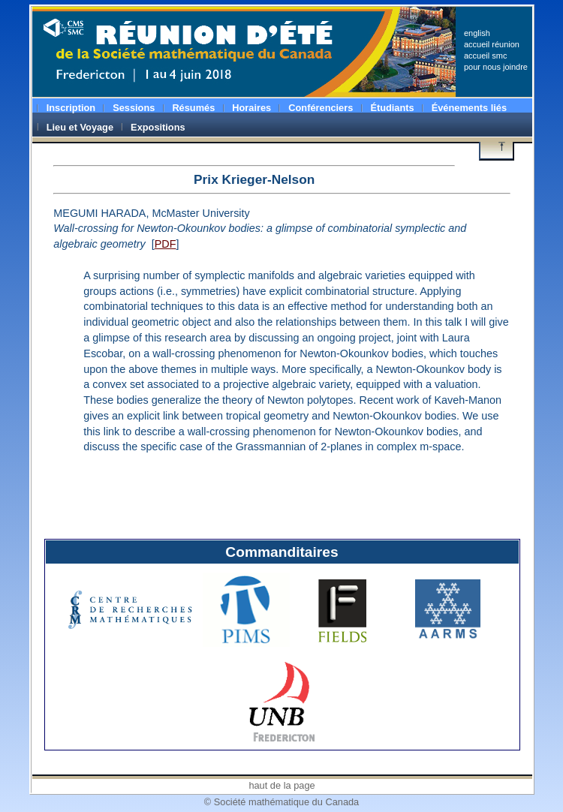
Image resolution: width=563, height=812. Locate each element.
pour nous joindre (496, 66)
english (477, 33)
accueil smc (485, 55)
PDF (165, 244)
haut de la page (281, 785)
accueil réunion (491, 44)
